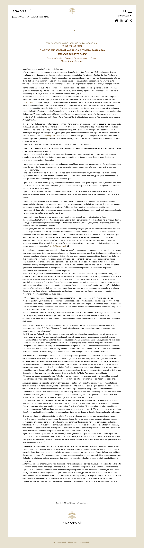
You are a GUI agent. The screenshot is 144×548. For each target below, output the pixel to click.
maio (47, 17)
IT (70, 31)
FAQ (53, 542)
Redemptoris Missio (52, 135)
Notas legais (61, 542)
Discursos (33, 17)
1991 (41, 17)
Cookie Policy (72, 542)
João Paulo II (19, 17)
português (123, 16)
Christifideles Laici (30, 102)
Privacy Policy (85, 542)
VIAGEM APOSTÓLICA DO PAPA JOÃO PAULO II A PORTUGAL (72, 43)
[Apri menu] (130, 11)
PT (74, 31)
